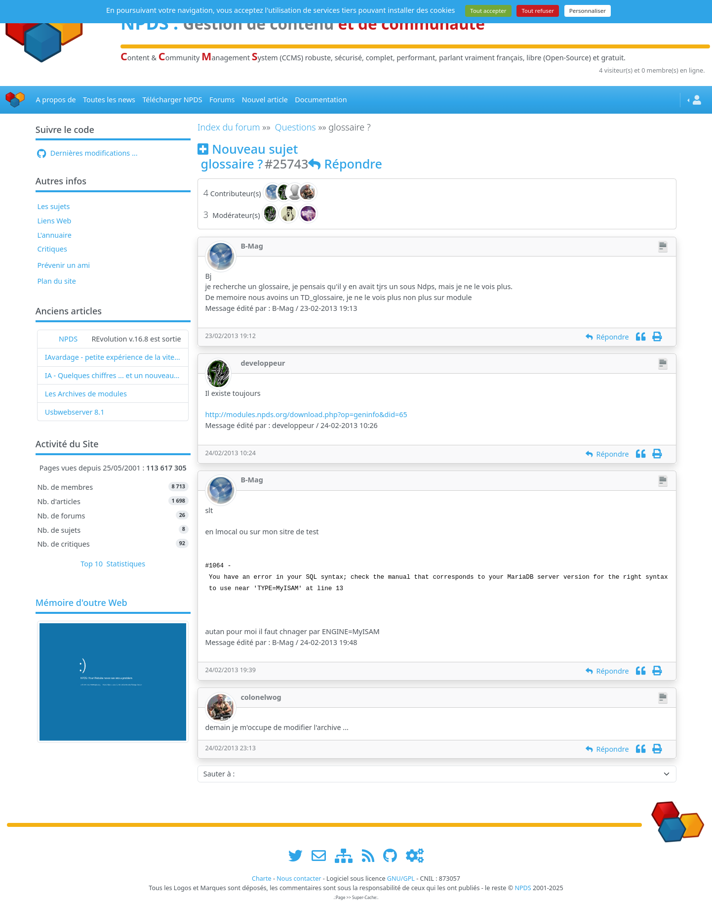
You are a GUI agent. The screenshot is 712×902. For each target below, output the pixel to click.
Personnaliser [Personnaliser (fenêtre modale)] (587, 10)
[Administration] (415, 855)
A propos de (56, 99)
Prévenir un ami (63, 265)
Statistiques (126, 563)
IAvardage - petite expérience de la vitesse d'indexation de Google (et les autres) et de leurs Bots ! (113, 357)
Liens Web (54, 220)
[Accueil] (15, 100)
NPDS (68, 339)
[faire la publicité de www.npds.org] (322, 855)
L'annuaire (54, 235)
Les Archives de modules (86, 393)
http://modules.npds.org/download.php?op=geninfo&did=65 (306, 414)
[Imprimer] (657, 337)
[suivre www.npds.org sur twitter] (299, 855)
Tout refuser (537, 10)
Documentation (321, 99)
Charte (262, 878)
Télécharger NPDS (172, 99)
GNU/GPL (401, 878)
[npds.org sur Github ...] (393, 855)
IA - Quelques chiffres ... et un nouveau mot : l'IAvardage (113, 375)
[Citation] (640, 337)
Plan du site (56, 281)
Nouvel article (265, 99)
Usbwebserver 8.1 (75, 412)
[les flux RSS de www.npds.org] (371, 855)
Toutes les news (109, 99)
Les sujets (53, 206)
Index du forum (229, 127)
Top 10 (91, 563)
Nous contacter (299, 878)
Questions (295, 127)
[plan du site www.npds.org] (347, 855)
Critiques (52, 249)
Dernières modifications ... (87, 153)
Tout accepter (488, 10)
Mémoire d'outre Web (81, 603)
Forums (222, 99)
